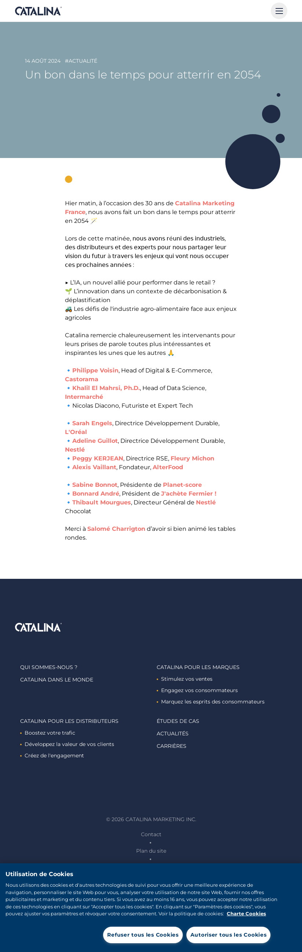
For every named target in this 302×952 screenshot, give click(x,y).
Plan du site (151, 851)
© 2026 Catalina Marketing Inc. (151, 819)
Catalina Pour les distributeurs (69, 721)
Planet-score (182, 484)
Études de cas (178, 721)
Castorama (81, 379)
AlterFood (168, 467)
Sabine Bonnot (94, 484)
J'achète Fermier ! (189, 493)
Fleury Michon (192, 458)
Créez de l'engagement (52, 755)
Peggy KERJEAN (97, 458)
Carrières (171, 746)
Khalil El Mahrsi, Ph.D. (106, 388)
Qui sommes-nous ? (48, 667)
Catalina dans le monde (56, 679)
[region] (151, 907)
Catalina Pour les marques (198, 667)
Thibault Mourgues (101, 502)
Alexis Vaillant (94, 467)
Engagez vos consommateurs (197, 690)
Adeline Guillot (95, 440)
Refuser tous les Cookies (142, 934)
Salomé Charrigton (116, 528)
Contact (151, 834)
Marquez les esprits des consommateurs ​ (211, 701)
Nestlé (75, 449)
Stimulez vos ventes (184, 679)
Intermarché (84, 396)
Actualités (173, 733)
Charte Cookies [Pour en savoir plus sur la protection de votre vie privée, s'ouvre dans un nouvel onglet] (246, 913)
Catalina (38, 11)
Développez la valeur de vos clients (67, 744)
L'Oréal (76, 432)
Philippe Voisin (95, 370)
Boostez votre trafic (47, 732)
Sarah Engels (92, 423)
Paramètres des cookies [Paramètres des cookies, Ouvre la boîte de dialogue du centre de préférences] (63, 934)
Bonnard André (95, 493)
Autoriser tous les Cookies (228, 934)
